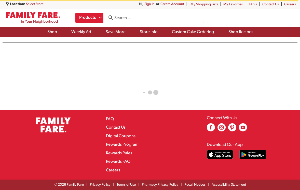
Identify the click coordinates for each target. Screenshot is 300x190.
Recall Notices (195, 185)
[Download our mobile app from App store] (220, 154)
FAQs (253, 4)
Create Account (172, 4)
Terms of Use (126, 185)
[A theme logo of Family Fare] (33, 17)
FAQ (110, 119)
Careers (290, 4)
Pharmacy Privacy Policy (160, 185)
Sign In (149, 4)
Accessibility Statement (229, 185)
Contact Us (270, 4)
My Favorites (233, 4)
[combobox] (90, 18)
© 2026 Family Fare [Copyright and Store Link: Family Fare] (69, 185)
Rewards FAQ (118, 161)
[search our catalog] (109, 18)
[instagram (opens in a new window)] (221, 129)
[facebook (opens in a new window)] (211, 129)
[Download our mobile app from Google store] (252, 154)
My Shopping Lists (204, 4)
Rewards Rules (119, 153)
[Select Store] (35, 4)
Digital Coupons (120, 136)
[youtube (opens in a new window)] (243, 129)
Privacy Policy (100, 185)
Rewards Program (122, 144)
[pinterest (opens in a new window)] (232, 129)
